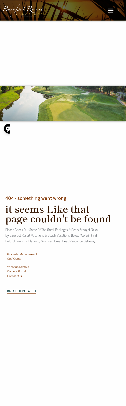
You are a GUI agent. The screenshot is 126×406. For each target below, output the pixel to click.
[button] (110, 10)
